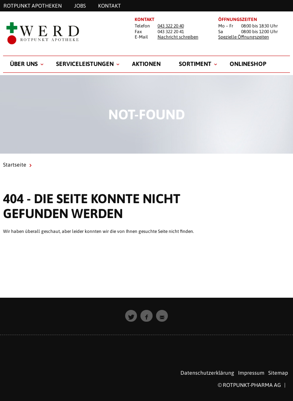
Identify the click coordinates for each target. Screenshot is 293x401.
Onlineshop (248, 63)
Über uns (24, 63)
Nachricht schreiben (178, 37)
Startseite (14, 165)
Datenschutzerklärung (207, 373)
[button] (131, 316)
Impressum (251, 373)
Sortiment (195, 63)
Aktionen (146, 63)
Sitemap (278, 373)
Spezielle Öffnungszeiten (243, 37)
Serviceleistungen (85, 63)
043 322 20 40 (171, 26)
